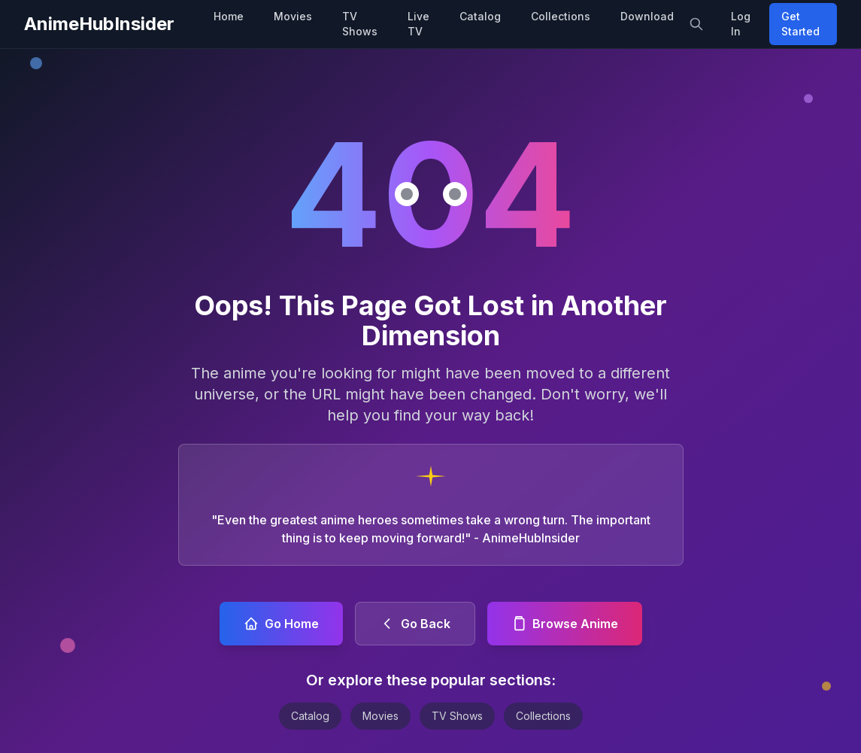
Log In (740, 24)
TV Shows (359, 24)
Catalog (480, 16)
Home (229, 16)
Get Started (800, 24)
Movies (293, 16)
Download (647, 16)
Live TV (418, 24)
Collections (560, 16)
